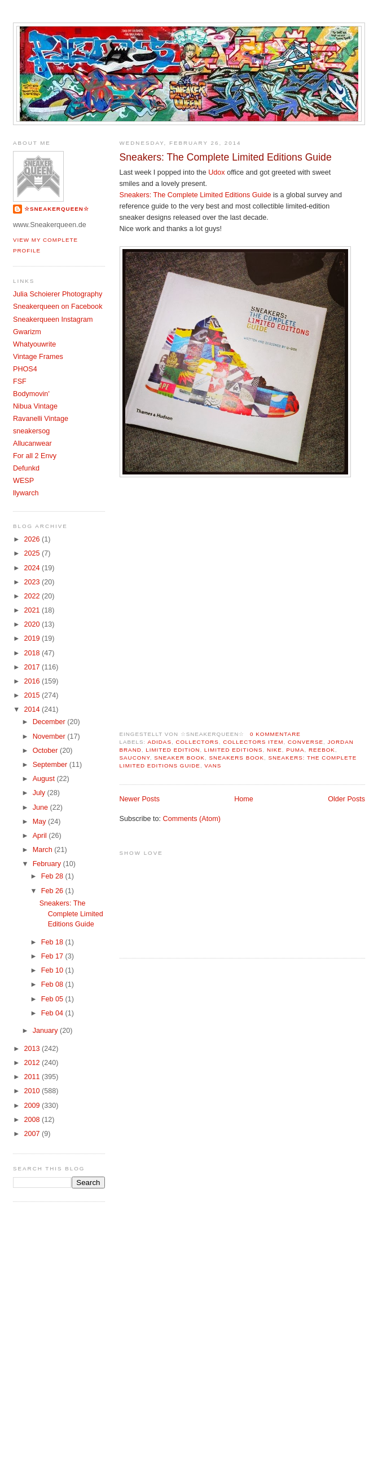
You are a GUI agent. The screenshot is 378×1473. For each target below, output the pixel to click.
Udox (216, 172)
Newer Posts (140, 799)
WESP (23, 481)
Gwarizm (27, 332)
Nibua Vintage (35, 406)
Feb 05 (53, 999)
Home (243, 799)
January (46, 1031)
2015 (33, 695)
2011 (33, 1077)
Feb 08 (53, 984)
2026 (33, 539)
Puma (295, 750)
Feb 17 (53, 956)
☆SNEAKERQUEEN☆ (56, 209)
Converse (305, 742)
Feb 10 (53, 970)
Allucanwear (32, 443)
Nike (274, 750)
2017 (33, 667)
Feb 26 (53, 891)
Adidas (159, 742)
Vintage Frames (38, 357)
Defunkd (26, 468)
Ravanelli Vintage (40, 419)
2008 (33, 1120)
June (41, 807)
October (46, 751)
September (51, 765)
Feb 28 (53, 876)
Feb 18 (53, 942)
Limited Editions (233, 750)
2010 (33, 1091)
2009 (33, 1106)
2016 (33, 681)
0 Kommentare (275, 734)
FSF (20, 381)
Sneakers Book (236, 758)
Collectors (196, 742)
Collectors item (253, 742)
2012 (33, 1063)
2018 (33, 653)
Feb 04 (53, 1013)
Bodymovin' (31, 394)
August (45, 779)
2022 (33, 596)
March (44, 850)
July (40, 793)
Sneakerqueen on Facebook (57, 306)
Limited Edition (173, 750)
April (41, 836)
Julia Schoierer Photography (57, 294)
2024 (33, 568)
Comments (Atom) (192, 819)
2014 (33, 709)
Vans (212, 765)
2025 (33, 553)
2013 (33, 1049)
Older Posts (346, 799)
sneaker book (179, 758)
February (48, 864)
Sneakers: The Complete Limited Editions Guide (226, 157)
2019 (33, 638)
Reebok (322, 750)
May (40, 822)
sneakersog (31, 431)
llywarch (26, 493)
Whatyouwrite (34, 344)
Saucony (135, 758)
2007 (33, 1134)
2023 (33, 582)
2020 (33, 624)
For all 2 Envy (34, 456)
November (50, 736)
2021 (33, 610)
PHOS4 (25, 369)
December (50, 722)
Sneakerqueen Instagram (53, 319)
